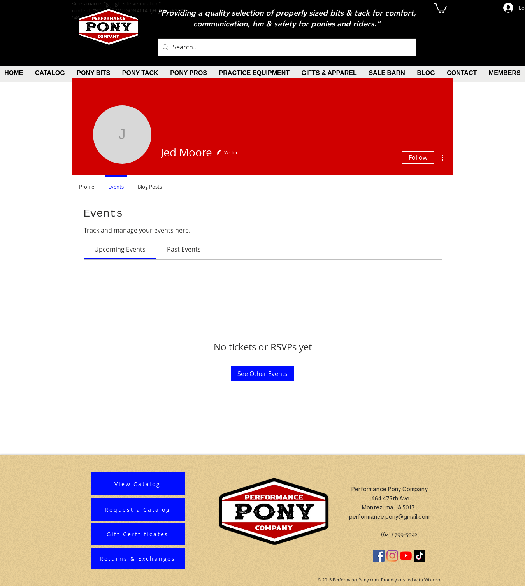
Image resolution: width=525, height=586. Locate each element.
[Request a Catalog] (138, 509)
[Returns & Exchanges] (138, 558)
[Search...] (286, 47)
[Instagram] (392, 556)
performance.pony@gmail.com (389, 516)
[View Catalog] (138, 483)
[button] (440, 7)
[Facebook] (379, 556)
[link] (120, 249)
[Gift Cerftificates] (138, 534)
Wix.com (432, 580)
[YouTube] (406, 556)
